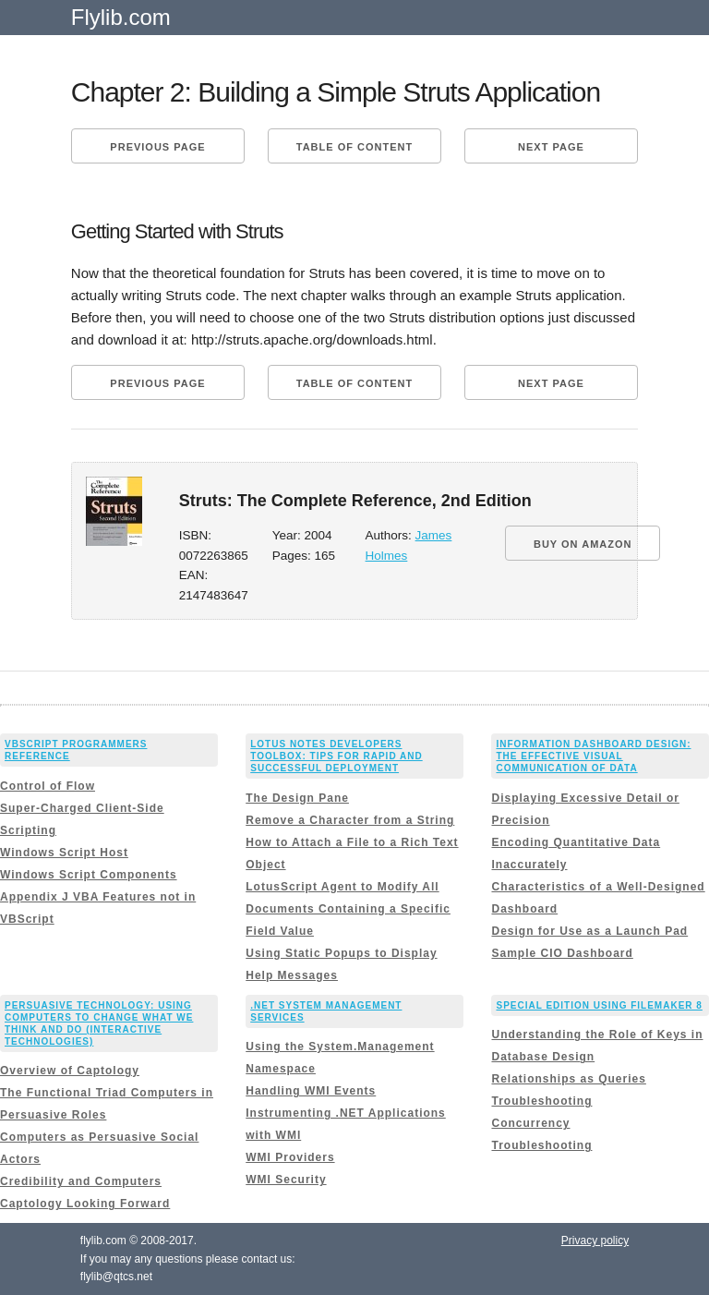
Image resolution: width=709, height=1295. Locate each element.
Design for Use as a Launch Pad (589, 931)
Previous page (157, 146)
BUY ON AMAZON (583, 544)
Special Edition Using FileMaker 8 (599, 1005)
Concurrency (530, 1123)
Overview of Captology (69, 1070)
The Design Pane (297, 798)
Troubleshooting (541, 1101)
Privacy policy (595, 1240)
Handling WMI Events (311, 1090)
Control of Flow (47, 786)
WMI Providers (290, 1157)
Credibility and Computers (81, 1181)
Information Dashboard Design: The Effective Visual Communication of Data (593, 756)
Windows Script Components (88, 874)
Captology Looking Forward (85, 1203)
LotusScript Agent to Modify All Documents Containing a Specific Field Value (348, 909)
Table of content (354, 146)
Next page (551, 146)
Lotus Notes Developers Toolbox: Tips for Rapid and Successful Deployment (336, 756)
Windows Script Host (64, 852)
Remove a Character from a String (350, 820)
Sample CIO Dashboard (561, 953)
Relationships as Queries (568, 1078)
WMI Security (286, 1179)
